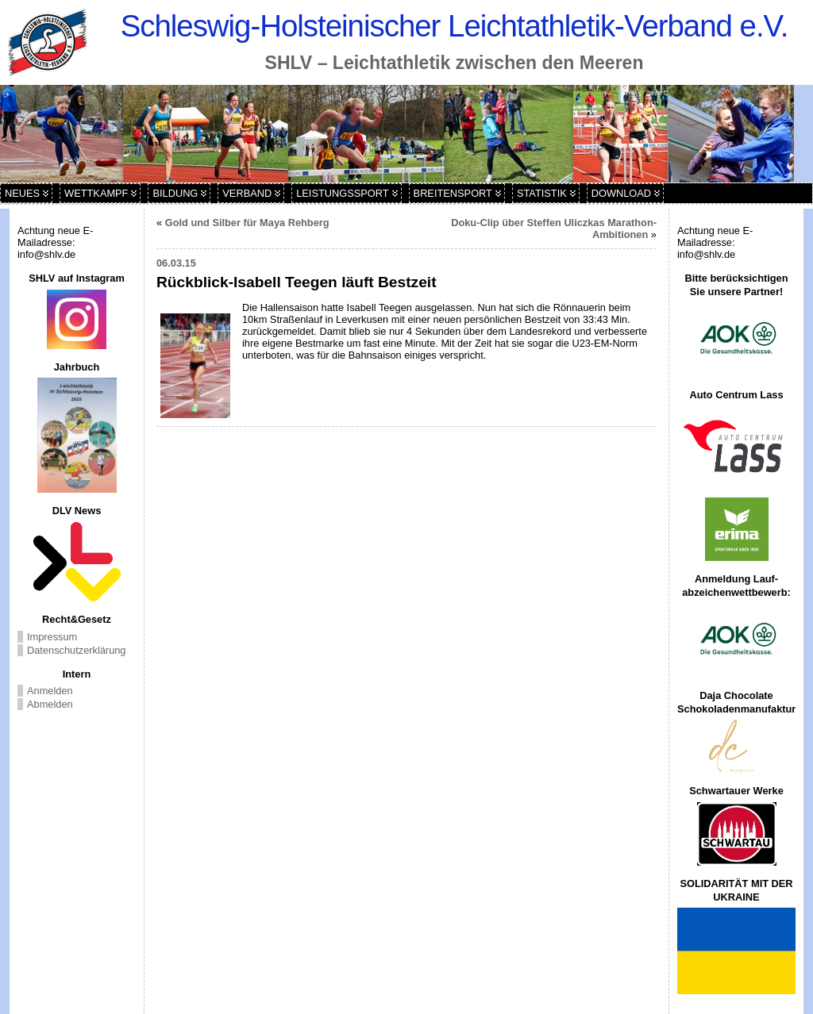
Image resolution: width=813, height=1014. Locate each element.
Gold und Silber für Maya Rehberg (247, 223)
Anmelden (50, 691)
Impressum (52, 637)
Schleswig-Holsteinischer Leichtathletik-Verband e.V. (454, 26)
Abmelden (50, 704)
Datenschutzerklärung (76, 650)
